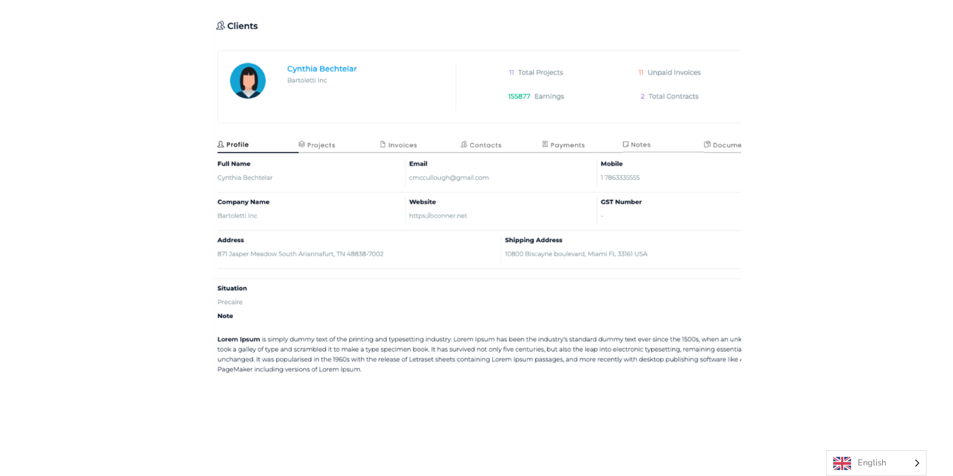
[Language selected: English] (876, 463)
